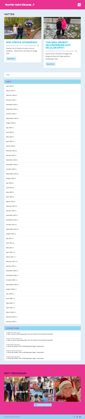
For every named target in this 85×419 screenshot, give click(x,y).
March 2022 (10, 201)
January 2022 (10, 211)
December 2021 (11, 215)
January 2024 (10, 100)
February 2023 (10, 151)
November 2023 (11, 109)
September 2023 (11, 118)
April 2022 (9, 197)
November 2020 (11, 275)
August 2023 (10, 123)
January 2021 (10, 266)
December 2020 (11, 271)
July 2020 (9, 294)
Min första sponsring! (21, 42)
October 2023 (10, 114)
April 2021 (9, 252)
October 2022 (10, 169)
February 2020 (10, 317)
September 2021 (11, 229)
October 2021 (10, 224)
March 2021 (10, 257)
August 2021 (10, 234)
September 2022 (11, 174)
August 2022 (10, 178)
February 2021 (10, 261)
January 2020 (10, 321)
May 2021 (9, 248)
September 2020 (11, 284)
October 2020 (10, 280)
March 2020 (10, 312)
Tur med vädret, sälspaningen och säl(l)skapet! (58, 45)
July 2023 (9, 127)
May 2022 (9, 192)
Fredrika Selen (11, 45)
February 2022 (10, 206)
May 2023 (9, 137)
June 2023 (9, 132)
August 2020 (10, 289)
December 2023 (11, 104)
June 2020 (9, 298)
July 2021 (9, 238)
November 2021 (11, 220)
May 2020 (9, 303)
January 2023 (10, 155)
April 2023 (9, 141)
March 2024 (10, 91)
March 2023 (10, 146)
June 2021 (9, 243)
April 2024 (9, 86)
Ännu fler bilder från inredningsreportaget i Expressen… (26, 346)
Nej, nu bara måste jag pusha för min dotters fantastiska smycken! (30, 334)
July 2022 (9, 183)
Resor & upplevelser (30, 45)
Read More (11, 59)
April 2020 (9, 308)
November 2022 (11, 164)
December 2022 (11, 160)
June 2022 (9, 187)
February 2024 (10, 95)
